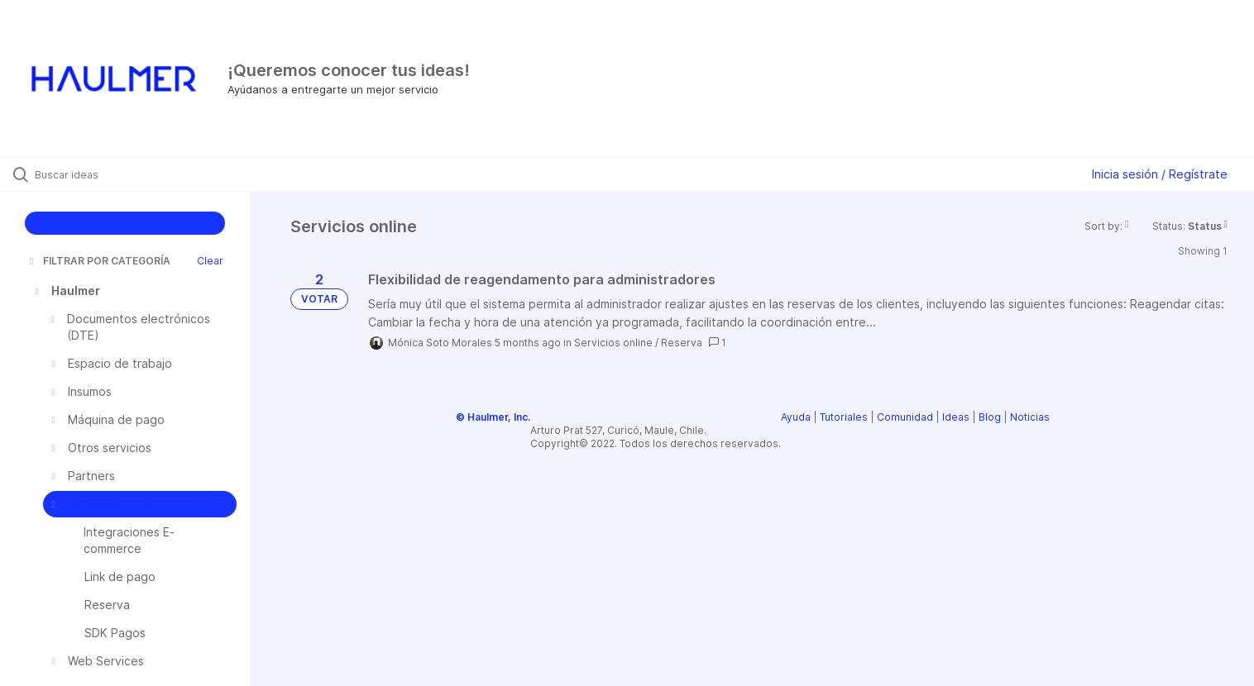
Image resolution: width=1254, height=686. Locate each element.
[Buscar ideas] (146, 174)
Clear (210, 261)
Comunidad (905, 417)
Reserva (681, 342)
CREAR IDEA (125, 223)
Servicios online (613, 342)
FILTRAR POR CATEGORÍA (98, 261)
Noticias (1030, 417)
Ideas (955, 417)
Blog (990, 417)
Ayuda (796, 417)
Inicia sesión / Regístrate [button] (1160, 174)
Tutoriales (844, 417)
